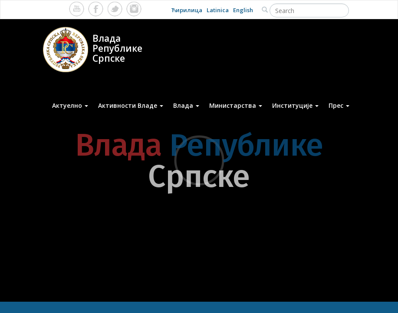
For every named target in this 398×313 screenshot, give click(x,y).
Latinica (218, 10)
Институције (295, 105)
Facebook (95, 9)
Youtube (76, 9)
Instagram (133, 9)
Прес (339, 105)
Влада (186, 105)
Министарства (235, 105)
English (243, 10)
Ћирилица (186, 10)
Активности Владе (130, 105)
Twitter (114, 9)
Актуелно (70, 105)
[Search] (309, 10)
